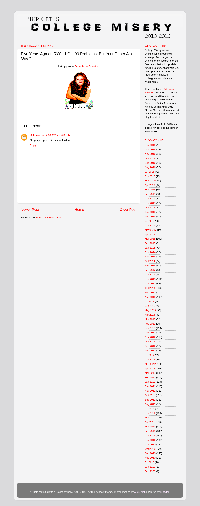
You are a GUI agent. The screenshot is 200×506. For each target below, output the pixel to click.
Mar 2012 (150, 373)
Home (79, 210)
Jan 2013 (150, 328)
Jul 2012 (149, 355)
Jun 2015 (150, 225)
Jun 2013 (150, 306)
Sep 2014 (150, 265)
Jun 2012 (150, 359)
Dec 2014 (150, 252)
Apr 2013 (150, 314)
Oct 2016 (150, 158)
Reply (33, 145)
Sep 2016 (150, 163)
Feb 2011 (150, 431)
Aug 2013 (150, 297)
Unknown (35, 135)
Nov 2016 (150, 154)
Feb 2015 (150, 243)
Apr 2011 (150, 422)
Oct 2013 (150, 288)
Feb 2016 (150, 194)
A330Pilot (139, 492)
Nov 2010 (150, 444)
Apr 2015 (150, 234)
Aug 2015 (150, 216)
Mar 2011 (150, 426)
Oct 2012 (150, 341)
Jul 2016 (149, 171)
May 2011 (150, 417)
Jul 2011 (149, 408)
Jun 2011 (150, 413)
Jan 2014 (150, 274)
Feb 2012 (150, 377)
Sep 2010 (150, 453)
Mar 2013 (150, 319)
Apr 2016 (150, 185)
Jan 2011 (150, 435)
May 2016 (150, 180)
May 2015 (150, 230)
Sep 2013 (150, 292)
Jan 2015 (150, 247)
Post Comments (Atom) (49, 217)
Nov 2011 (150, 390)
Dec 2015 (150, 203)
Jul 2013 (149, 301)
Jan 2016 (150, 198)
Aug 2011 (150, 404)
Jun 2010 (150, 466)
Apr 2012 (150, 368)
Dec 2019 (150, 145)
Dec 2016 (150, 149)
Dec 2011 (150, 386)
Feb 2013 (150, 323)
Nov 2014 (150, 256)
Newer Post (30, 210)
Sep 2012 (150, 346)
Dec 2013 (150, 279)
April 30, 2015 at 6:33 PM (56, 135)
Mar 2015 (150, 238)
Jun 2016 (150, 176)
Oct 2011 (150, 395)
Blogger (164, 492)
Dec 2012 (150, 332)
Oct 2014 (150, 261)
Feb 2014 (150, 270)
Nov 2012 (150, 337)
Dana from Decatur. (87, 66)
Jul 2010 (149, 462)
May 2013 (150, 310)
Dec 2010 (150, 440)
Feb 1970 (150, 471)
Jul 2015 (149, 221)
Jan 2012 (150, 381)
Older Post (128, 210)
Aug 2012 (150, 350)
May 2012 (150, 364)
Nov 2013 (150, 283)
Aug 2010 (150, 457)
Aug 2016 (150, 167)
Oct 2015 (150, 207)
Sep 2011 (150, 399)
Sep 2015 (150, 212)
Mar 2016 (150, 189)
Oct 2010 (150, 449)
